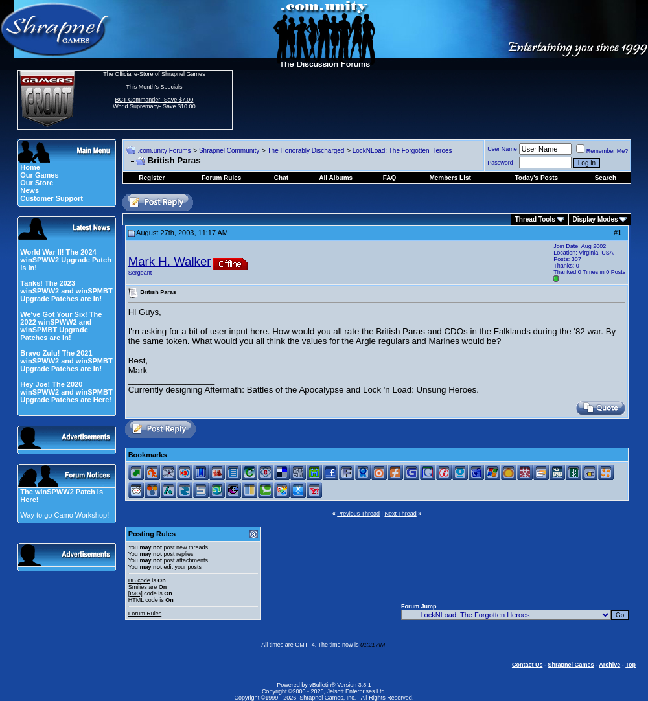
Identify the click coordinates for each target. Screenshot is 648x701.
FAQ (390, 177)
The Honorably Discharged (305, 150)
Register (152, 177)
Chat (281, 177)
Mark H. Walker (169, 261)
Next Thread (400, 514)
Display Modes (595, 219)
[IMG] (135, 593)
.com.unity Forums (164, 150)
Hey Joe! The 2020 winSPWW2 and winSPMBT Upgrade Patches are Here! (66, 392)
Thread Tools (535, 219)
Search (605, 177)
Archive (609, 664)
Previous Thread (358, 514)
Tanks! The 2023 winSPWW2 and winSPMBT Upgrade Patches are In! (66, 291)
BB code (139, 580)
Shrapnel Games (571, 664)
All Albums (336, 177)
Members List (449, 177)
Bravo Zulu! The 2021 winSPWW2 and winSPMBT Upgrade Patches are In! (66, 361)
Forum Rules (145, 613)
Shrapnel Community (229, 150)
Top (630, 664)
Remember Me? (602, 151)
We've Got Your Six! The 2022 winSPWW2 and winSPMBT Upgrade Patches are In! (61, 325)
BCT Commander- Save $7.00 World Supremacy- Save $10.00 (154, 103)
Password (500, 162)
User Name (502, 149)
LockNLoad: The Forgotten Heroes (402, 150)
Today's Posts (537, 177)
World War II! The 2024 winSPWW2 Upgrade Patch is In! (65, 259)
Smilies (137, 587)
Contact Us (527, 664)
